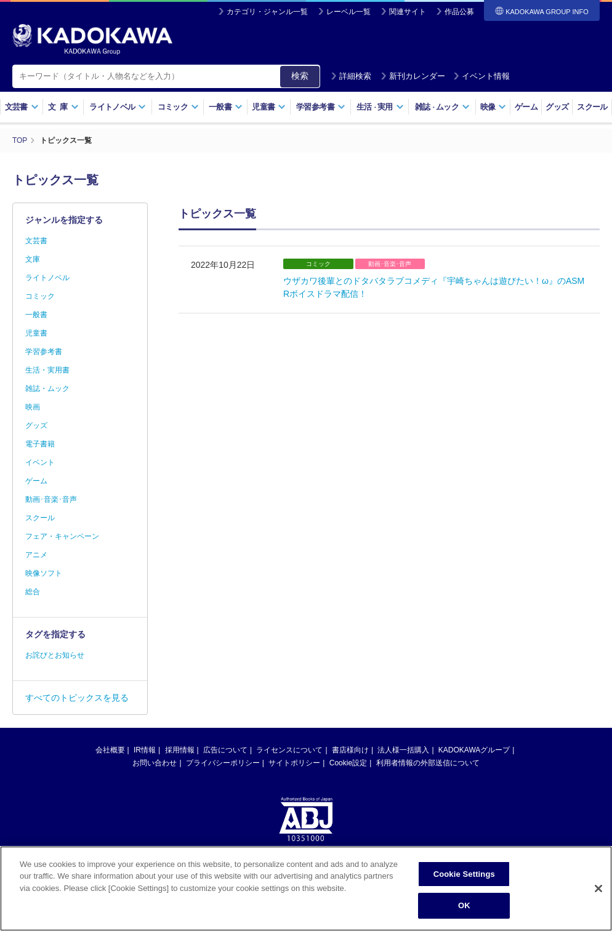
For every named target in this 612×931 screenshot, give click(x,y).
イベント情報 (481, 76)
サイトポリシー (294, 762)
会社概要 (110, 749)
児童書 (269, 106)
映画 (32, 406)
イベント (40, 461)
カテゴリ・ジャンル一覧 (267, 11)
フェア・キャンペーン (62, 535)
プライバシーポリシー (223, 762)
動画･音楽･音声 (51, 498)
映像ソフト (43, 572)
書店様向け (350, 749)
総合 (32, 591)
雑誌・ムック (47, 388)
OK (464, 905)
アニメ (36, 554)
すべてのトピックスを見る (77, 697)
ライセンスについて (289, 749)
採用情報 (180, 749)
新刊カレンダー (412, 76)
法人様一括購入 (403, 749)
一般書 (226, 106)
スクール (592, 106)
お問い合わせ (154, 762)
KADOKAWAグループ (474, 749)
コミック (178, 106)
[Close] (598, 888)
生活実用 (380, 106)
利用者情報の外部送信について (428, 762)
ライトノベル (117, 106)
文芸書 (22, 106)
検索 (299, 76)
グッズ (557, 106)
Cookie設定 (348, 762)
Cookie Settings (464, 874)
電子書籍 (40, 443)
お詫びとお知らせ (54, 654)
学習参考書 (320, 106)
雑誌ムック (442, 106)
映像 (493, 106)
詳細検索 (351, 76)
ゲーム (526, 106)
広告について (225, 749)
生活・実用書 (47, 369)
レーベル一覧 (348, 11)
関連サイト (407, 11)
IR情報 (145, 749)
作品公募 (459, 11)
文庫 (32, 258)
